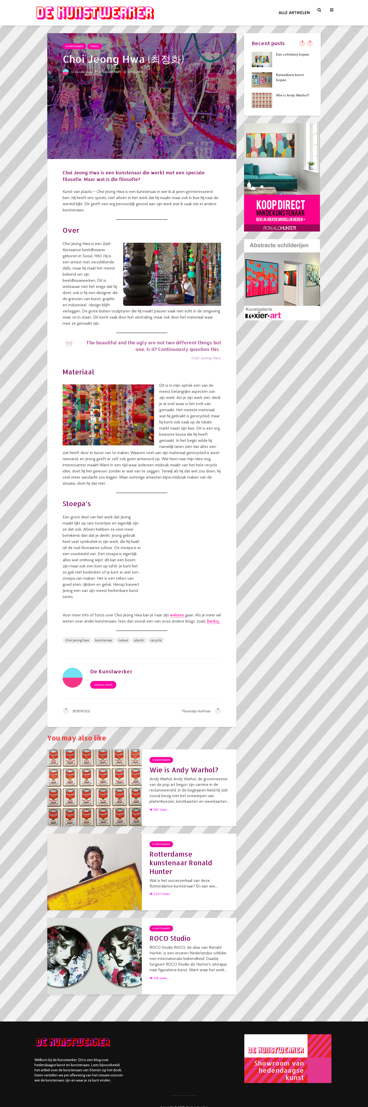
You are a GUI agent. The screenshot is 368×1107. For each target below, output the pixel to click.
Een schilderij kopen (292, 54)
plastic (139, 640)
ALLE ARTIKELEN (294, 12)
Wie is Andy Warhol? (184, 769)
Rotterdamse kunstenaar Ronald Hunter (181, 862)
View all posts (103, 685)
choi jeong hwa (77, 640)
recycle (156, 640)
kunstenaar (103, 640)
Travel (94, 46)
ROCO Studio (170, 938)
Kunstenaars (74, 46)
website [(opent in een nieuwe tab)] (177, 615)
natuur (123, 640)
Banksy (213, 621)
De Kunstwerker (77, 72)
